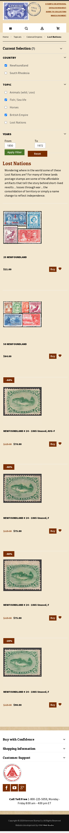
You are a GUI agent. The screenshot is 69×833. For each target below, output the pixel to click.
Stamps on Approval (55, 4)
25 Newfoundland (15, 257)
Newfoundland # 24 (29, 431)
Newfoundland (19, 65)
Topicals (17, 36)
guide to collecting (56, 11)
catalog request (57, 7)
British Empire (19, 115)
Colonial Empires (34, 36)
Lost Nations (18, 122)
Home (5, 36)
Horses (14, 107)
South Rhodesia (19, 73)
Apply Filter (14, 152)
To (36, 141)
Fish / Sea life (18, 100)
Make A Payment (58, 15)
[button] (60, 269)
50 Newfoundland (15, 344)
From (8, 141)
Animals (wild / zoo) (22, 92)
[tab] (34, 100)
